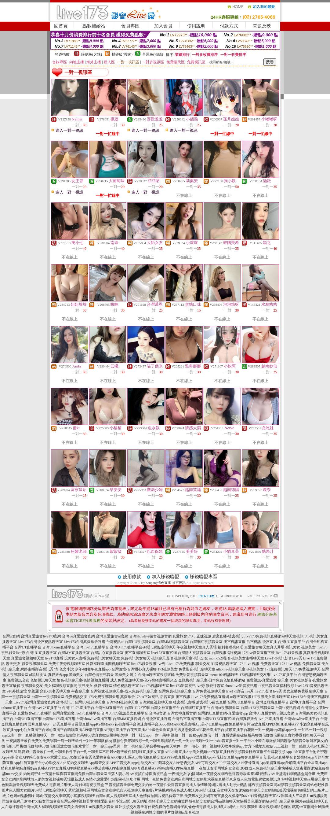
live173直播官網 (164, 653)
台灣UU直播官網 (28, 719)
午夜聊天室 (80, 691)
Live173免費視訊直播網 (262, 636)
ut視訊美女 (255, 669)
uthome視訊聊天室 (230, 669)
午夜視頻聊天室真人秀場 (196, 647)
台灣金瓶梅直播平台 (272, 702)
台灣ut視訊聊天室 (225, 708)
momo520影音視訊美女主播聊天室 (236, 658)
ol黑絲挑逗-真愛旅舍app (48, 675)
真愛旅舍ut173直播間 (34, 713)
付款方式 (229, 26)
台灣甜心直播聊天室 (107, 653)
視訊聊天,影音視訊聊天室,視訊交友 (179, 658)
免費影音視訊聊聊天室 (197, 669)
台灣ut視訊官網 (287, 708)
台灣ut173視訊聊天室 (257, 708)
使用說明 (196, 26)
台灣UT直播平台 (27, 647)
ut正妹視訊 (202, 636)
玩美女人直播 (75, 658)
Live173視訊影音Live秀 (283, 658)
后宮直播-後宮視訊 (227, 636)
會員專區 (130, 26)
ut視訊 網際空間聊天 (158, 647)
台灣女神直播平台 (165, 708)
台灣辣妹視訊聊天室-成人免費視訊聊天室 (124, 691)
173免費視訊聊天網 (103, 697)
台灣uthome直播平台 (58, 647)
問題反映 (262, 26)
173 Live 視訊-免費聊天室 (258, 664)
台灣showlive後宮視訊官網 (150, 636)
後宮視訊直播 (234, 642)
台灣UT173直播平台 (126, 647)
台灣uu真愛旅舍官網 (78, 636)
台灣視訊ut (115, 642)
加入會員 (163, 26)
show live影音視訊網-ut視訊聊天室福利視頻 (260, 686)
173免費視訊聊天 (278, 669)
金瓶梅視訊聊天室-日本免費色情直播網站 (211, 680)
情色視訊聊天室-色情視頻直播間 (83, 680)
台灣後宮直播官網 (156, 719)
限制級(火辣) (91, 54)
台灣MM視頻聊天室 (173, 642)
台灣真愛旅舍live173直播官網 (259, 719)
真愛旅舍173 (182, 636)
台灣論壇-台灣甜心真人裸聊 (134, 669)
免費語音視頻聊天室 (192, 675)
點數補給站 (93, 26)
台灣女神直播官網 (182, 713)
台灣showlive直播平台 (301, 719)
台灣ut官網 (11, 636)
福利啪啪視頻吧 (230, 647)
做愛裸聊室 (215, 686)
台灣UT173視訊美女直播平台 (124, 713)
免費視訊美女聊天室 (103, 658)
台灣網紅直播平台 (195, 708)
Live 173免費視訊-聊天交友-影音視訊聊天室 (202, 664)
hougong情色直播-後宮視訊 (165, 583)
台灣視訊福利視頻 (226, 653)
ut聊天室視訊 (292, 636)
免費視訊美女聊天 (135, 658)
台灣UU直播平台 (291, 642)
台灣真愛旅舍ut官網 (112, 636)
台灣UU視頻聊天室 (140, 642)
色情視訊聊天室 (43, 680)
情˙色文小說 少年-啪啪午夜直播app (82, 669)
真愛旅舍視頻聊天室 (27, 658)
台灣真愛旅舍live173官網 (41, 636)
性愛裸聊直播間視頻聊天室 (108, 664)
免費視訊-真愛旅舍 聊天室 (267, 680)
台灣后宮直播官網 (186, 719)
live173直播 (54, 658)
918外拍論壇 (17, 691)
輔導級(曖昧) (122, 54)
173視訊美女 (168, 669)
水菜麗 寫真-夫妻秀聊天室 (49, 691)
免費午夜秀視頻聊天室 (67, 664)
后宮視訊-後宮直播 (261, 642)
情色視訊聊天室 (126, 686)
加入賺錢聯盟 (165, 576)
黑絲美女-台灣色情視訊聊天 (91, 675)
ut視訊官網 (285, 713)
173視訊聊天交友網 (254, 675)
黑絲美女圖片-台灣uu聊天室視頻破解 (145, 675)
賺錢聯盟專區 (203, 576)
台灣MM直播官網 (127, 719)
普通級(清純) (152, 54)
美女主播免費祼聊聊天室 (303, 691)
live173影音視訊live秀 (148, 664)
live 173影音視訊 (289, 653)
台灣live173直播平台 (92, 647)
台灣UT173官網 (137, 708)
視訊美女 (292, 647)
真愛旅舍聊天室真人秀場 (264, 647)
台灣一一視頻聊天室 (47, 697)
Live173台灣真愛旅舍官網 (84, 642)
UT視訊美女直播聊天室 (271, 697)
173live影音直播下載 (258, 653)
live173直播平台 (284, 675)
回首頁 (61, 26)
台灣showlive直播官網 (93, 719)
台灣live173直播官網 (58, 719)
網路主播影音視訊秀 (36, 669)
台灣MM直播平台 (109, 708)
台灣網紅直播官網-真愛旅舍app (223, 713)
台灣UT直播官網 (262, 713)
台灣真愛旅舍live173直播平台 (76, 713)
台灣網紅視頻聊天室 (206, 642)
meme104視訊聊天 (223, 675)
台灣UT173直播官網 (218, 719)
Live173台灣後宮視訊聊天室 (40, 642)
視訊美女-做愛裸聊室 (95, 686)
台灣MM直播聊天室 (74, 653)
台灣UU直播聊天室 (41, 653)
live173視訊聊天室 (154, 686)
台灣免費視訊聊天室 (174, 691)
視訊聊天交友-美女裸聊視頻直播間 (49, 686)
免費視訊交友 (18, 680)
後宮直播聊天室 (137, 653)
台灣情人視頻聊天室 (194, 653)
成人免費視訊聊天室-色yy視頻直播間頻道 (143, 680)
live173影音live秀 (240, 691)
